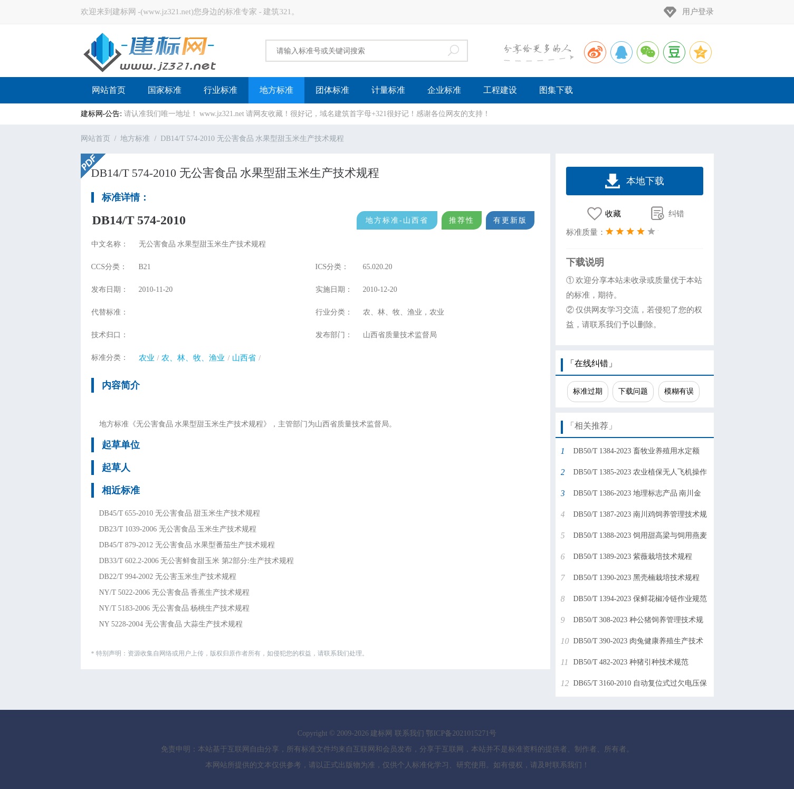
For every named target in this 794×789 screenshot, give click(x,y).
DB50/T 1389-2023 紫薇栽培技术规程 (632, 556)
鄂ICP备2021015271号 (461, 733)
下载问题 (633, 391)
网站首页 (109, 89)
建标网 (149, 50)
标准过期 (587, 391)
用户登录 (698, 11)
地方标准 (276, 89)
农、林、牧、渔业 (193, 358)
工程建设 (500, 89)
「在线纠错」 (591, 363)
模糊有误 (679, 391)
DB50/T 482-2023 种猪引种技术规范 (630, 662)
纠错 (676, 214)
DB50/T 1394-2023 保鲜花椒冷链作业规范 (640, 599)
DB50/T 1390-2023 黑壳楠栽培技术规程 (636, 578)
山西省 (244, 358)
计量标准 (388, 89)
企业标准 (444, 89)
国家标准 (164, 89)
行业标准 (220, 89)
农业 (147, 358)
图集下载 (556, 89)
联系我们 (409, 733)
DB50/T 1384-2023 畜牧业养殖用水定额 (636, 451)
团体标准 (332, 89)
